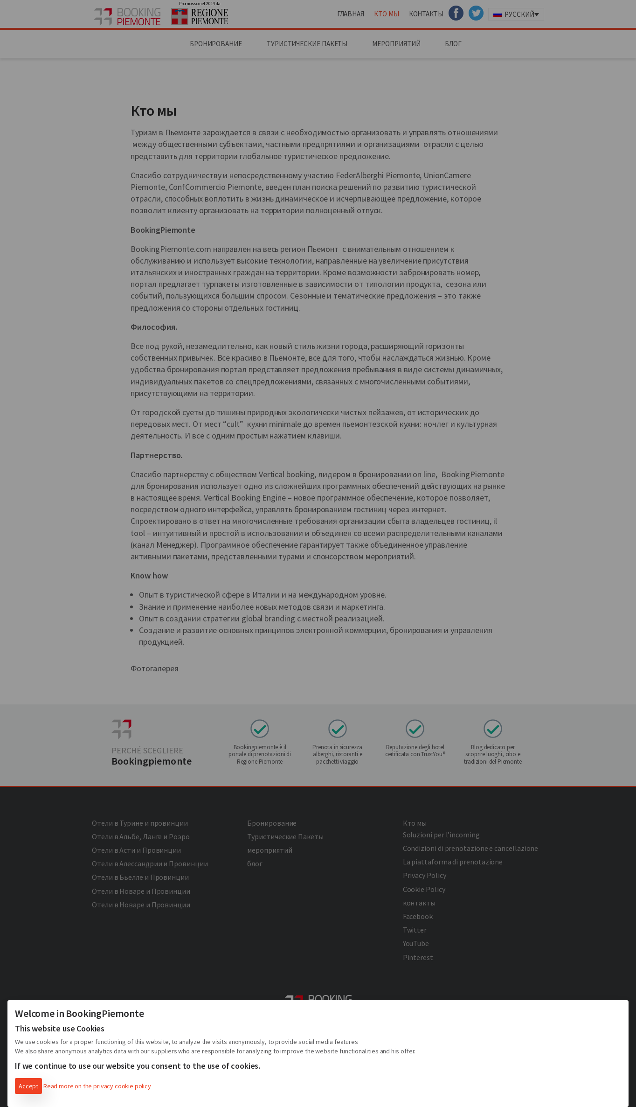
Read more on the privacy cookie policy (97, 1086)
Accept (28, 1086)
